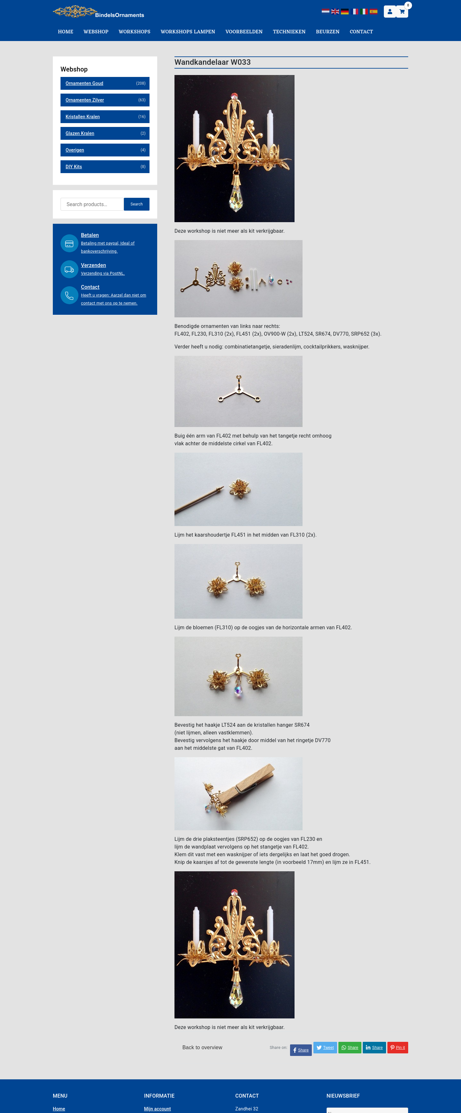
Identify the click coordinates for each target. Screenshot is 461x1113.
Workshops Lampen (188, 32)
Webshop (96, 32)
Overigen (75, 150)
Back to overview (200, 1047)
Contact (361, 32)
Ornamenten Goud (84, 83)
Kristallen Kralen (83, 116)
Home (65, 32)
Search (137, 204)
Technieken (289, 32)
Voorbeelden (244, 32)
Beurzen (328, 32)
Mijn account (157, 1108)
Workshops (134, 32)
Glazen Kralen (80, 133)
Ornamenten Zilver (85, 100)
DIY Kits (74, 166)
